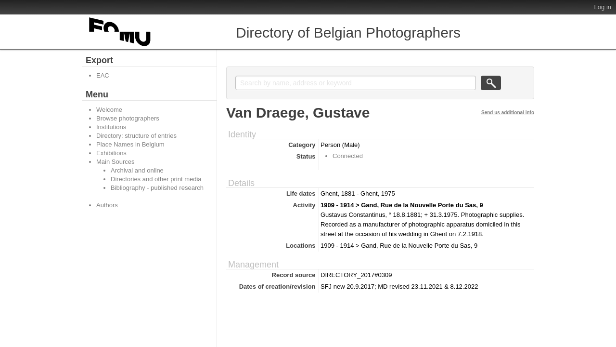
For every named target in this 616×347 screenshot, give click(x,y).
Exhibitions (111, 153)
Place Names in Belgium (130, 144)
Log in (602, 7)
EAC (102, 75)
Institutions (111, 127)
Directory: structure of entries (136, 135)
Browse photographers (127, 118)
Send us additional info (507, 112)
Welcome (109, 109)
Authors (107, 205)
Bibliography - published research (157, 187)
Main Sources (115, 161)
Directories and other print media (156, 179)
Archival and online (137, 170)
